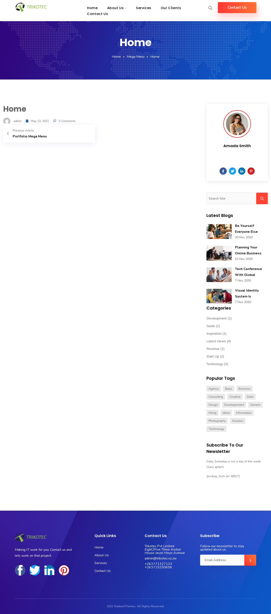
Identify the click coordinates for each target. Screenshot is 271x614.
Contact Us (97, 13)
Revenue (213, 349)
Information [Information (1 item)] (244, 413)
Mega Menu (135, 56)
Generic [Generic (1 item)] (255, 405)
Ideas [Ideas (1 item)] (226, 413)
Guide (210, 326)
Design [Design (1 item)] (213, 405)
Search (262, 198)
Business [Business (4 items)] (245, 389)
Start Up (212, 356)
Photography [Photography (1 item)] (217, 421)
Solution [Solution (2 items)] (237, 421)
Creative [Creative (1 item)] (235, 397)
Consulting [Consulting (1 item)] (216, 397)
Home (116, 56)
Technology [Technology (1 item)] (216, 429)
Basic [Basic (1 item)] (228, 389)
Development (216, 318)
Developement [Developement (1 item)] (234, 405)
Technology (214, 364)
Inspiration (213, 333)
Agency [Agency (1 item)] (214, 389)
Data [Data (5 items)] (250, 397)
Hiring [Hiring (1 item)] (212, 413)
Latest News (216, 341)
